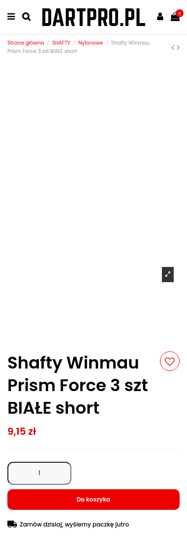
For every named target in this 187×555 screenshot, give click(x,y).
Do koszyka (94, 499)
